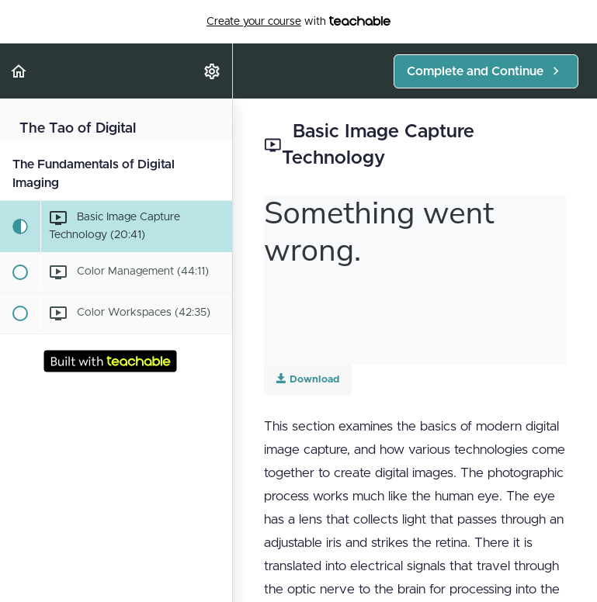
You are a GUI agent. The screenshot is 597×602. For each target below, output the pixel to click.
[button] (19, 71)
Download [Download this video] (307, 379)
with (298, 21)
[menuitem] (212, 71)
